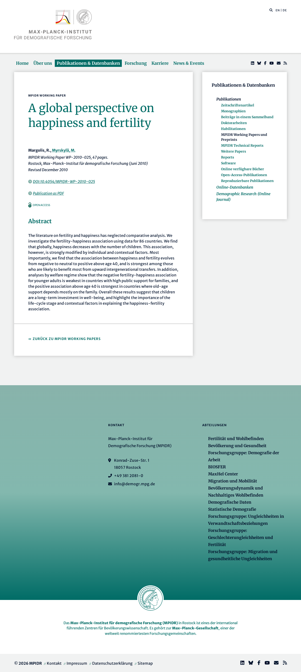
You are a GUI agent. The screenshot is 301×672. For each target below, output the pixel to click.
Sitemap (145, 663)
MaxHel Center (223, 474)
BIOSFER (217, 467)
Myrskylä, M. (63, 150)
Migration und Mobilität (232, 481)
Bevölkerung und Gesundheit (237, 445)
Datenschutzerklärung (112, 663)
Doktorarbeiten (234, 123)
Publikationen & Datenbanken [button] (88, 63)
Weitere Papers (233, 151)
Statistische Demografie (232, 509)
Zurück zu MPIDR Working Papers (67, 339)
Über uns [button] (42, 63)
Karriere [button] (160, 63)
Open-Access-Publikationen (244, 175)
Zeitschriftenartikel (237, 105)
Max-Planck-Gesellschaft (195, 628)
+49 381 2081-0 (128, 475)
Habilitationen (233, 129)
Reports (227, 157)
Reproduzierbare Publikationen (247, 181)
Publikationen (228, 99)
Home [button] (22, 63)
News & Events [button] (188, 63)
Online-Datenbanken (234, 187)
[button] (271, 10)
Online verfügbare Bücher (242, 169)
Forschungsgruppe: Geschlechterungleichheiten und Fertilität (240, 537)
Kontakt (54, 663)
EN (278, 10)
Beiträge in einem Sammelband (247, 117)
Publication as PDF (48, 193)
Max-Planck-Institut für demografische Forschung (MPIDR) (124, 623)
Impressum (77, 663)
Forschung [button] (136, 63)
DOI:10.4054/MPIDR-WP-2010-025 (64, 181)
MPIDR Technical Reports (242, 145)
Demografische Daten (229, 502)
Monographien (233, 111)
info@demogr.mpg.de (134, 484)
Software (228, 163)
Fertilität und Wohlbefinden (236, 438)
